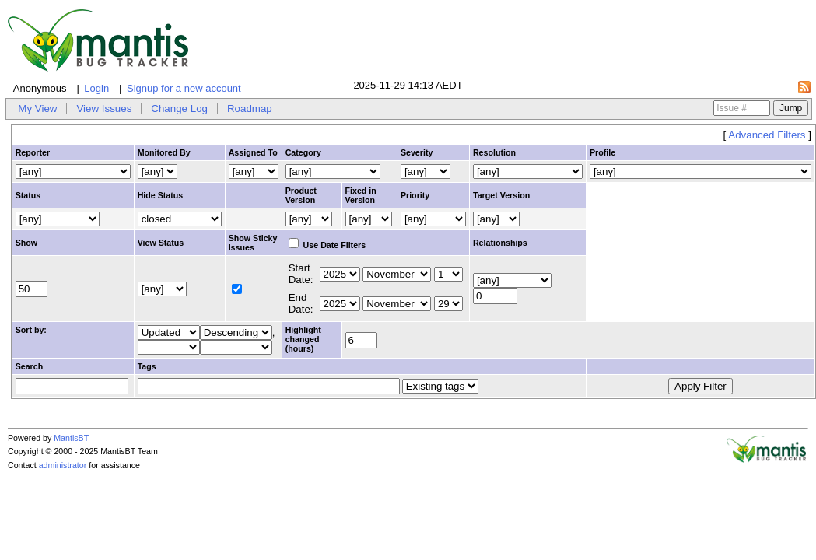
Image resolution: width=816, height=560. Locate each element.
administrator (63, 465)
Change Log (179, 108)
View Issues (103, 108)
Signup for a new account (184, 88)
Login (96, 88)
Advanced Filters (766, 135)
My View (37, 108)
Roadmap (249, 108)
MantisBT (71, 438)
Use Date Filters (327, 245)
